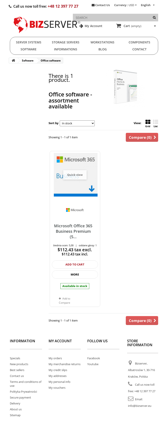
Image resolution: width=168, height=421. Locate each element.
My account (60, 341)
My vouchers (57, 388)
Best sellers (17, 370)
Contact (139, 49)
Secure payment (20, 397)
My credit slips (58, 370)
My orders (55, 358)
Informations (65, 49)
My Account (93, 26)
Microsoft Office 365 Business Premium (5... (73, 231)
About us (16, 409)
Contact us (17, 376)
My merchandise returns (64, 364)
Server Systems (28, 42)
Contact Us (102, 5)
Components (139, 42)
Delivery (15, 403)
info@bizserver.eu (139, 406)
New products (19, 364)
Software (29, 49)
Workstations (102, 42)
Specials (15, 358)
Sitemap (15, 415)
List (155, 124)
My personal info (59, 382)
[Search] (154, 17)
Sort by (53, 123)
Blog (102, 49)
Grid (147, 124)
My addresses (57, 376)
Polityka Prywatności (23, 392)
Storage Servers (65, 42)
